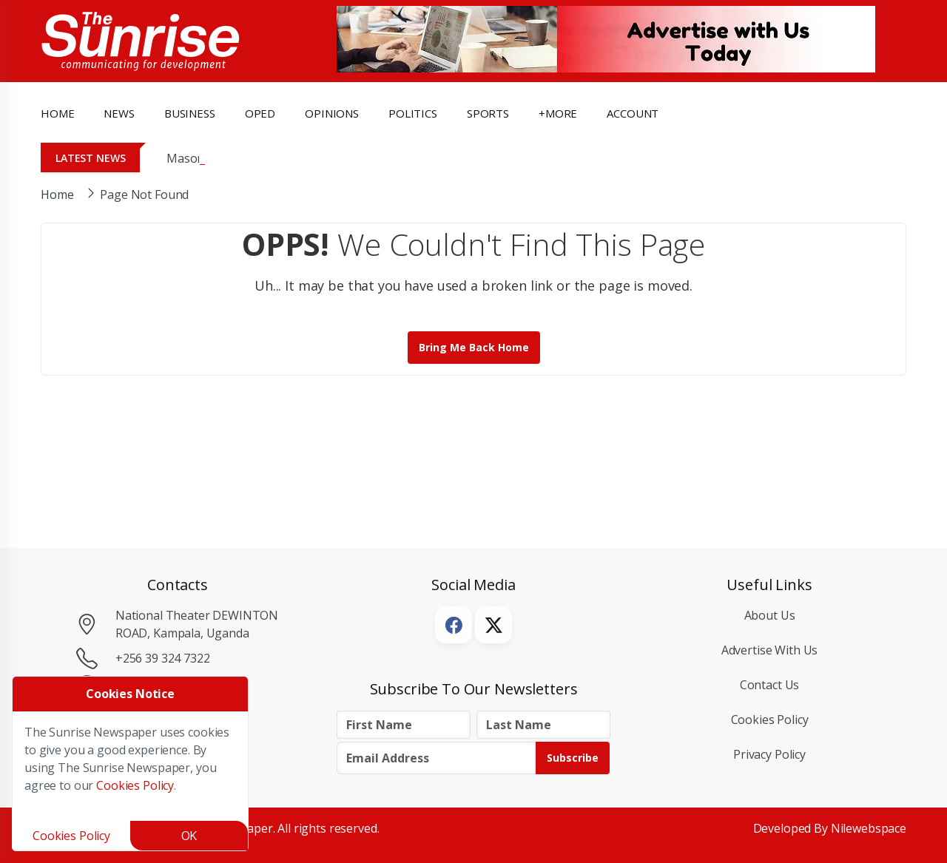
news (119, 113)
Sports (488, 113)
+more (558, 113)
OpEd (260, 113)
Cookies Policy (770, 719)
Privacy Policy (769, 754)
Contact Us (770, 685)
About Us (769, 615)
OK (189, 836)
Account (632, 113)
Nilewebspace (868, 828)
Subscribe (573, 758)
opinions (332, 113)
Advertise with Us (769, 650)
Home (57, 113)
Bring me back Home (474, 347)
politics (412, 113)
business (189, 113)
